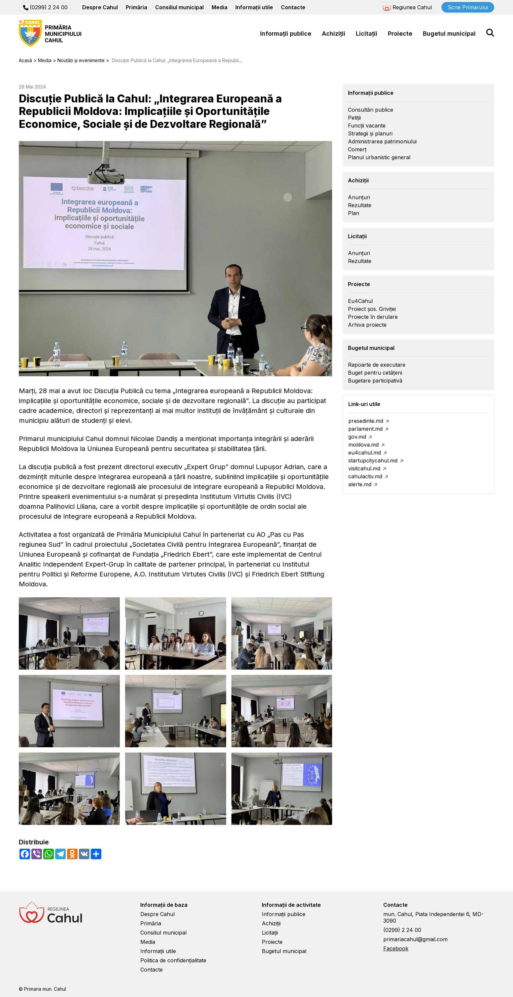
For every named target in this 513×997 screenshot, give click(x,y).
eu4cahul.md (364, 452)
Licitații (366, 33)
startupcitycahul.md (372, 460)
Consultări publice (370, 109)
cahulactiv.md (365, 476)
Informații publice (285, 33)
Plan (353, 213)
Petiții (354, 117)
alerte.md (359, 484)
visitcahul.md (364, 468)
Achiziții (333, 33)
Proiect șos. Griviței (372, 309)
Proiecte (400, 33)
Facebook (395, 948)
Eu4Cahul (360, 301)
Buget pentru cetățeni (375, 372)
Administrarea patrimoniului (382, 141)
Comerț (357, 149)
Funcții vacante (367, 125)
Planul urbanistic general (379, 157)
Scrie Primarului (468, 7)
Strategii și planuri (370, 133)
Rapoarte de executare (376, 364)
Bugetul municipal (449, 33)
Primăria (136, 7)
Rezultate (359, 205)
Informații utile (254, 7)
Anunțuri (359, 197)
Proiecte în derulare (373, 317)
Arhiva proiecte (367, 324)
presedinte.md (365, 421)
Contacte (293, 7)
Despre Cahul (100, 7)
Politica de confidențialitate (173, 960)
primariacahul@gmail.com (415, 939)
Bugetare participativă (375, 380)
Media (219, 7)
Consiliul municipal (179, 7)
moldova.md (363, 444)
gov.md (357, 436)
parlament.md (365, 428)
